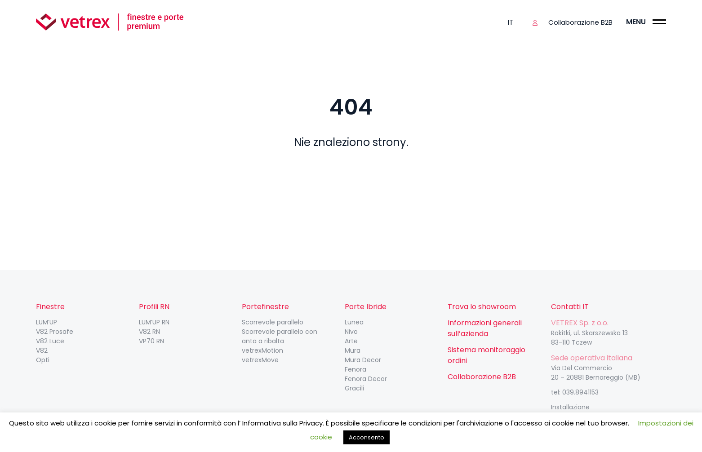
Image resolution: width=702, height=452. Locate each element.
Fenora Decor (366, 378)
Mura (352, 350)
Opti (42, 359)
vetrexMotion (262, 350)
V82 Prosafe (54, 331)
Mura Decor (363, 359)
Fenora (355, 369)
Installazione (570, 407)
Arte (351, 341)
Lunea (354, 322)
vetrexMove (260, 359)
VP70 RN (151, 341)
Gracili (354, 388)
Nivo (351, 331)
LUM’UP (46, 322)
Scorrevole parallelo (272, 322)
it (510, 22)
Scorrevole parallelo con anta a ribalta (279, 336)
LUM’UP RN (154, 322)
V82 (42, 350)
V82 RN (149, 331)
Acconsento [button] (366, 437)
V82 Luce (50, 341)
